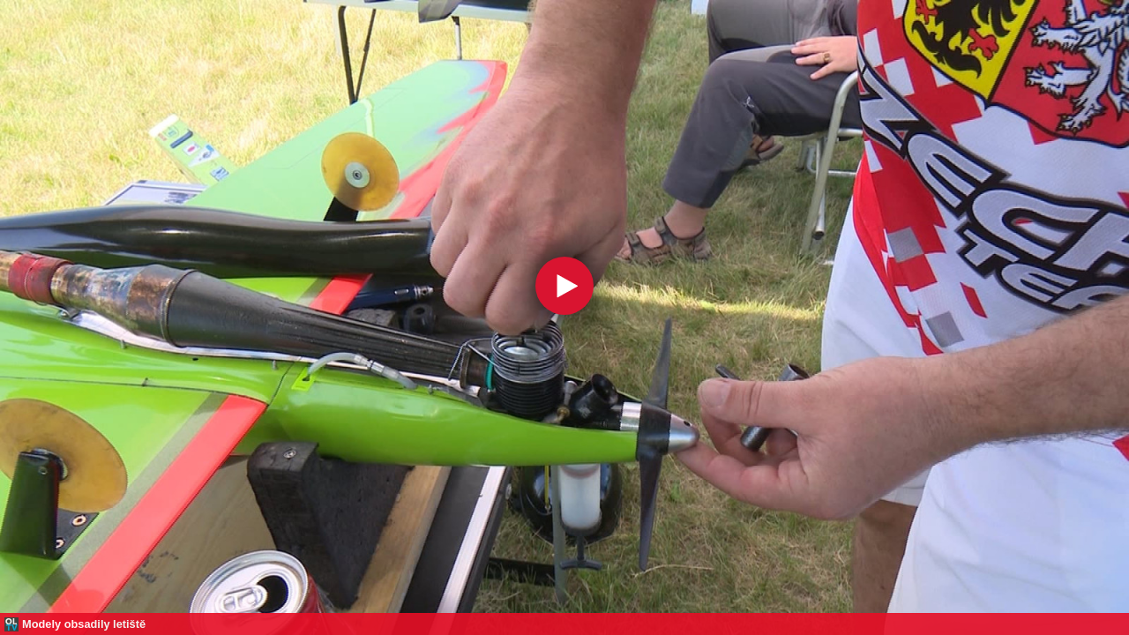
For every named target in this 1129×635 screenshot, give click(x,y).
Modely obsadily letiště (84, 624)
